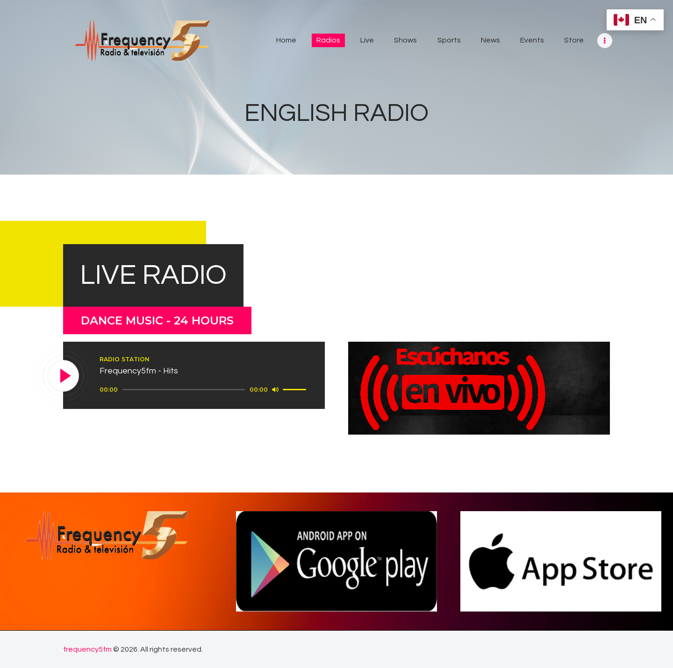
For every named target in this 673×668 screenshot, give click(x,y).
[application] (204, 389)
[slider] (183, 389)
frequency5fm (87, 649)
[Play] (63, 376)
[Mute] (275, 389)
